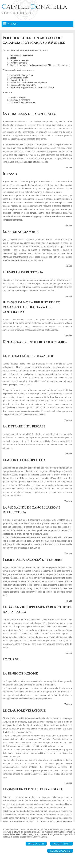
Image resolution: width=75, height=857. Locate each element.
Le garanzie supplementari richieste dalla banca (32, 87)
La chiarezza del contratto (21, 55)
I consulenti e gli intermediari (23, 102)
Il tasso (13, 58)
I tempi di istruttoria (18, 63)
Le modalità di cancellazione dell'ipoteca (28, 82)
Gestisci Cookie (60, 851)
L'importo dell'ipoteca (19, 80)
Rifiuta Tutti (36, 843)
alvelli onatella (34, 7)
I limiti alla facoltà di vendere (23, 85)
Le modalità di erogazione (21, 75)
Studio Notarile (19, 13)
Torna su (68, 167)
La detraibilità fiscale (19, 78)
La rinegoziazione (18, 97)
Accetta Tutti (61, 843)
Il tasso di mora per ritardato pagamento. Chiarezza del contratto (39, 65)
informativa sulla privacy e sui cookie (28, 834)
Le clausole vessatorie (20, 100)
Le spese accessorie (19, 60)
